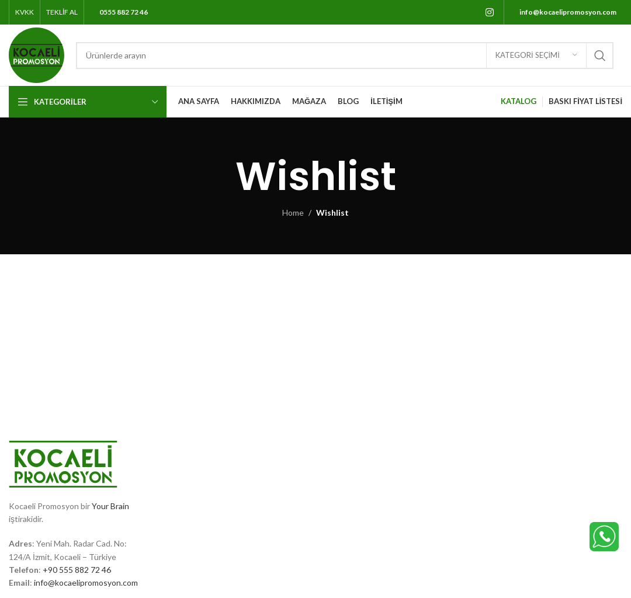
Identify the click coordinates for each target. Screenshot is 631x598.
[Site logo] (36, 54)
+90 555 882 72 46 (77, 570)
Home (293, 212)
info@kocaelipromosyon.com (86, 582)
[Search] (344, 55)
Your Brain (110, 506)
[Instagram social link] (490, 12)
